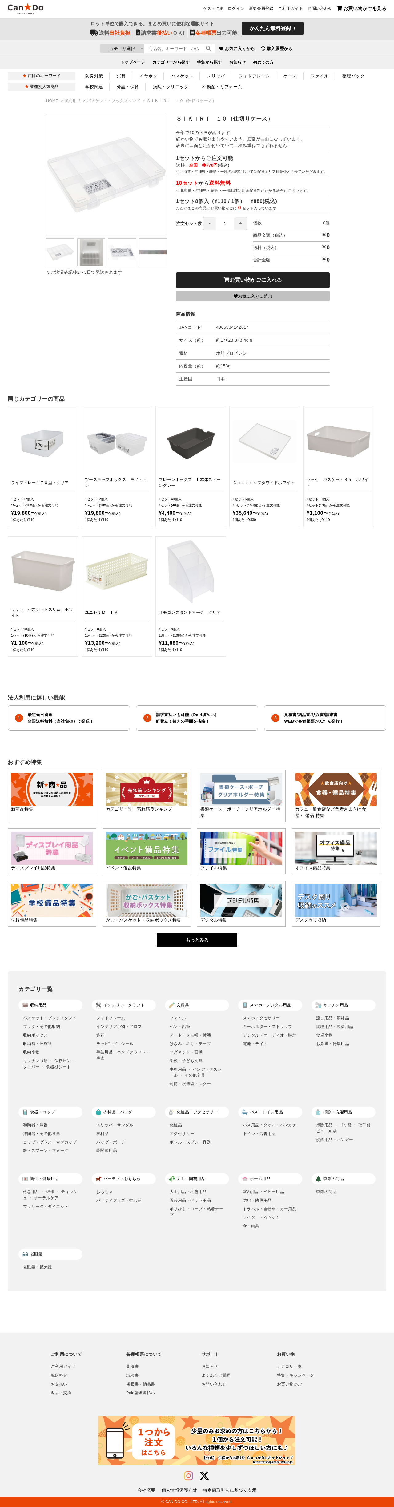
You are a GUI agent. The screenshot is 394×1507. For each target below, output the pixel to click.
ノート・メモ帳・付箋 (190, 1035)
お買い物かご (289, 1384)
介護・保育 (128, 86)
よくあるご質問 (216, 1375)
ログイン (236, 9)
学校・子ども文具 (186, 1060)
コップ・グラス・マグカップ (50, 1142)
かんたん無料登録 (270, 30)
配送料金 (59, 1375)
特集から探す (209, 63)
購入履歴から (311, 49)
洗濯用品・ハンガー (334, 1139)
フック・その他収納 (41, 1026)
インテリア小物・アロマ (119, 1026)
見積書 (132, 1366)
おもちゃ (104, 1191)
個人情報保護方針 (179, 1490)
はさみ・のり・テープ (190, 1043)
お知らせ (237, 63)
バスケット (182, 75)
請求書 (132, 1375)
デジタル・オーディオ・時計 (269, 1035)
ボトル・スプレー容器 (190, 1142)
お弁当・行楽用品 (332, 1043)
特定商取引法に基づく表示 (229, 1490)
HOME (52, 101)
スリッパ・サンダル (115, 1125)
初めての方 (263, 63)
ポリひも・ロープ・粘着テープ (196, 1212)
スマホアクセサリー (261, 1018)
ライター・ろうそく (261, 1217)
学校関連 (94, 86)
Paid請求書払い (140, 1393)
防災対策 (94, 75)
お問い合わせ (320, 9)
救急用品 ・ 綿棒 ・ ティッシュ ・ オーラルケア (50, 1194)
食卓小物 (324, 1035)
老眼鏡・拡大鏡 (37, 1267)
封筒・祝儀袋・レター (190, 1083)
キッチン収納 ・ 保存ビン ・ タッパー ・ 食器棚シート (49, 1063)
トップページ (132, 63)
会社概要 (146, 1490)
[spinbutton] (225, 223)
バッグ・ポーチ (110, 1142)
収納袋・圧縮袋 (37, 1043)
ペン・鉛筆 (180, 1026)
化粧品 (176, 1125)
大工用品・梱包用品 (188, 1191)
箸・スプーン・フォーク (45, 1150)
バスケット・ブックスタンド (114, 101)
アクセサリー (182, 1133)
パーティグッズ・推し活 (119, 1200)
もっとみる (197, 939)
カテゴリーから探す (171, 63)
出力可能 (213, 34)
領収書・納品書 (140, 1384)
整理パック (353, 75)
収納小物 (31, 1052)
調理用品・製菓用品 (334, 1026)
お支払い (59, 1384)
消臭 (121, 75)
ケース (290, 75)
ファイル (319, 75)
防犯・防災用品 (257, 1200)
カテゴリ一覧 (289, 1366)
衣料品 (102, 1133)
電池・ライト (255, 1043)
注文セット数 (211, 223)
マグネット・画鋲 (186, 1052)
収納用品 (73, 101)
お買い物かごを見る (361, 9)
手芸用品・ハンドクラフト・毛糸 (123, 1055)
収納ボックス (35, 1035)
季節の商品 (326, 1191)
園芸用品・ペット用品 (190, 1200)
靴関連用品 (106, 1150)
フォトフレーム (254, 75)
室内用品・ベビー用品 (263, 1191)
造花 (100, 1035)
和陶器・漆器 (35, 1125)
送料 (110, 34)
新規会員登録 (261, 9)
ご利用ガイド (290, 9)
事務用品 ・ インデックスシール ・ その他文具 (196, 1072)
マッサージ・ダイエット (45, 1206)
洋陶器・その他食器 (41, 1133)
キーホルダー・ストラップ (267, 1026)
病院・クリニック (170, 86)
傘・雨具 (251, 1225)
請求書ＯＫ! (160, 34)
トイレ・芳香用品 (259, 1133)
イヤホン (148, 75)
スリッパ (216, 75)
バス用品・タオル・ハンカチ (269, 1125)
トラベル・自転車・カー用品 (269, 1209)
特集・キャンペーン (295, 1375)
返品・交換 (61, 1393)
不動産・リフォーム (222, 86)
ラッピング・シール (115, 1043)
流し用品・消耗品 (332, 1018)
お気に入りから (272, 49)
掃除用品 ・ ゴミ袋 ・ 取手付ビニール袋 (343, 1128)
